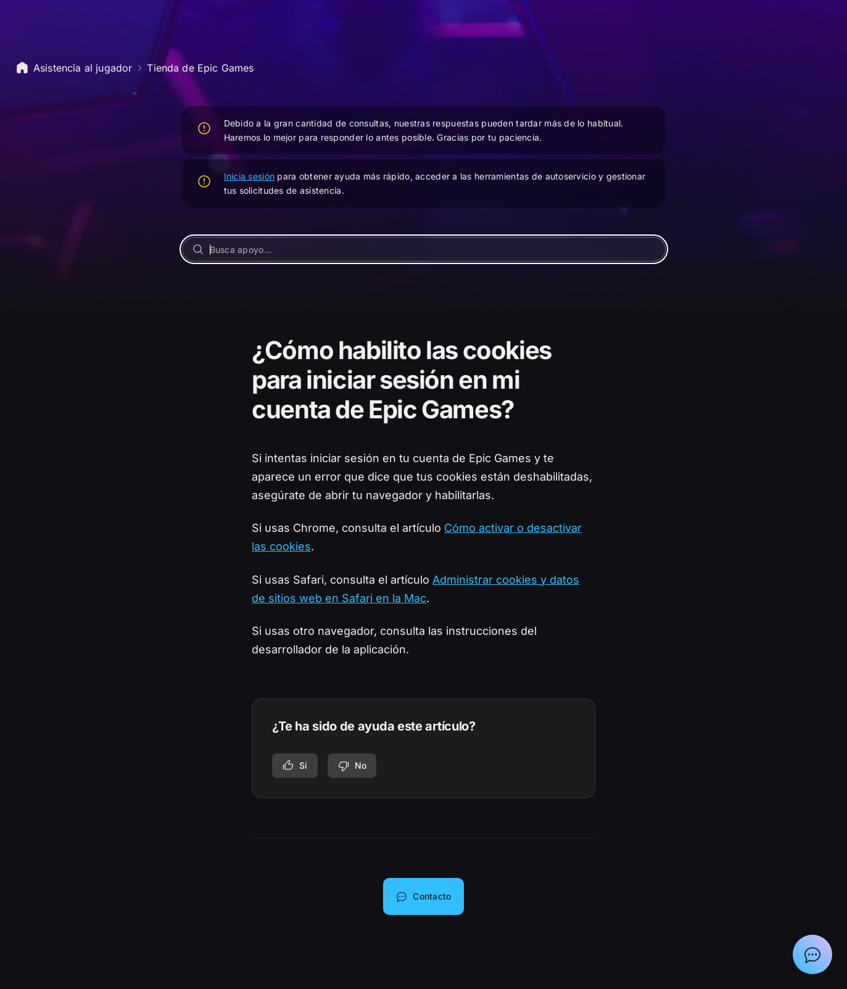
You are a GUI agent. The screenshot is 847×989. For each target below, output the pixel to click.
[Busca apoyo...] (424, 249)
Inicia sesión (249, 176)
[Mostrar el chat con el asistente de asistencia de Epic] (812, 954)
